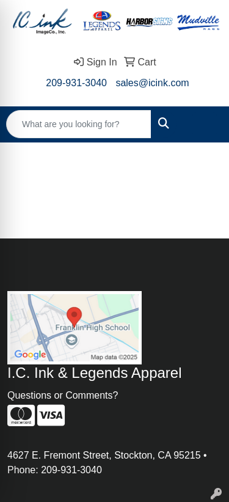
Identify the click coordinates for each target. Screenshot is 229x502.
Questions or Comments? (62, 395)
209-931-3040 (76, 83)
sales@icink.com (152, 83)
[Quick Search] (78, 124)
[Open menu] (204, 124)
